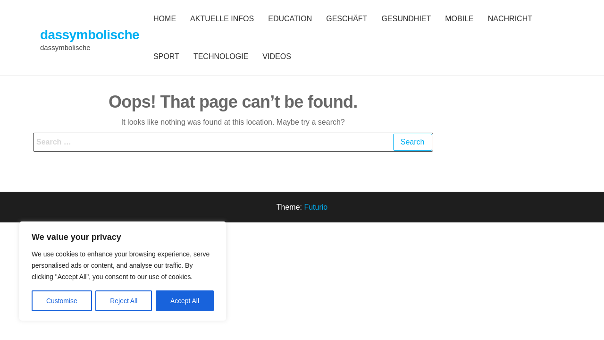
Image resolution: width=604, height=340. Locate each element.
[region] (122, 271)
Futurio (315, 207)
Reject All (123, 301)
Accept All (184, 301)
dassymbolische (89, 34)
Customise (61, 301)
